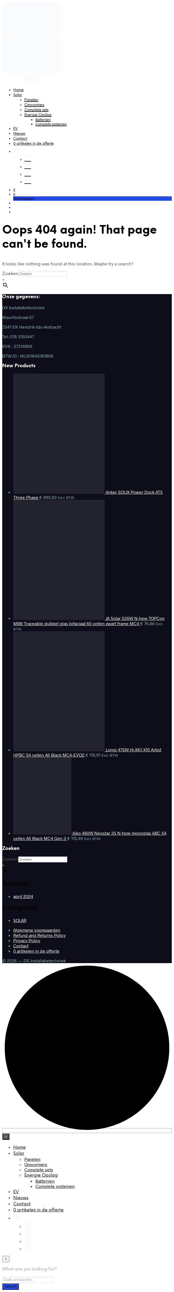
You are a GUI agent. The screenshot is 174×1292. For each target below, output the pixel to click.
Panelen (31, 100)
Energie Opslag (37, 115)
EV (15, 129)
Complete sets (36, 110)
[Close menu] (5, 1137)
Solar (17, 95)
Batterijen (43, 119)
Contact (20, 139)
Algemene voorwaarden (36, 929)
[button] (14, 189)
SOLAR (19, 920)
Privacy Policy (26, 940)
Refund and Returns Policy (39, 935)
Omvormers (34, 105)
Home (18, 90)
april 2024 (23, 896)
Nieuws (19, 134)
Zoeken (10, 273)
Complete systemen (51, 124)
